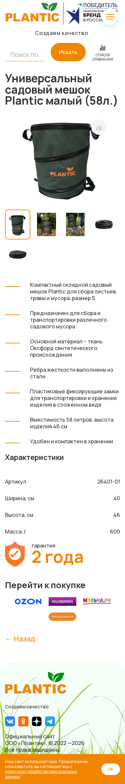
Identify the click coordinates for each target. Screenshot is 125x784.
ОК (110, 769)
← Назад (20, 638)
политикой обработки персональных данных (41, 774)
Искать (68, 52)
